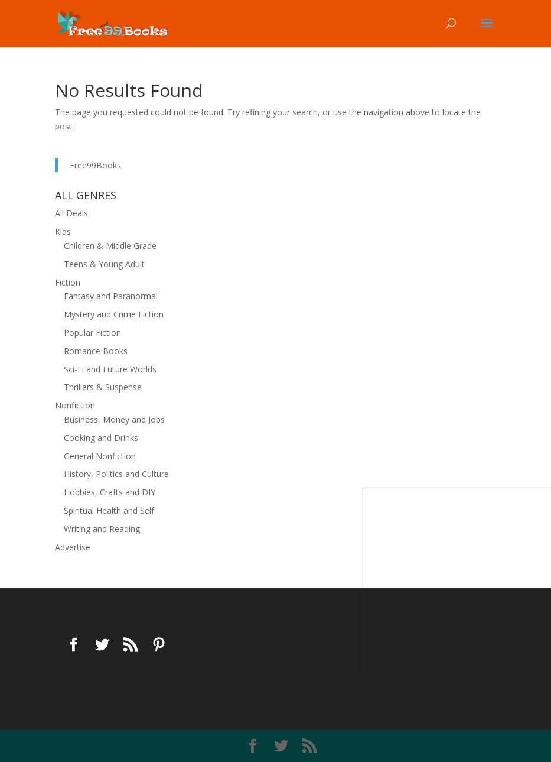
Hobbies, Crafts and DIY (109, 492)
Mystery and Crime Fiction (114, 314)
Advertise (72, 547)
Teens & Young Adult (104, 264)
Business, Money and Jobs (114, 419)
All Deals (71, 213)
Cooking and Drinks (101, 437)
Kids (63, 231)
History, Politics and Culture (116, 473)
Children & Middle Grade (110, 245)
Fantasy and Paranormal (111, 295)
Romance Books (96, 350)
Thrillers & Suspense (103, 387)
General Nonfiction (100, 456)
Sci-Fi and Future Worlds (110, 369)
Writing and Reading (102, 528)
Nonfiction (75, 405)
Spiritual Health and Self (109, 510)
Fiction (67, 282)
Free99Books (95, 165)
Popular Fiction (92, 332)
